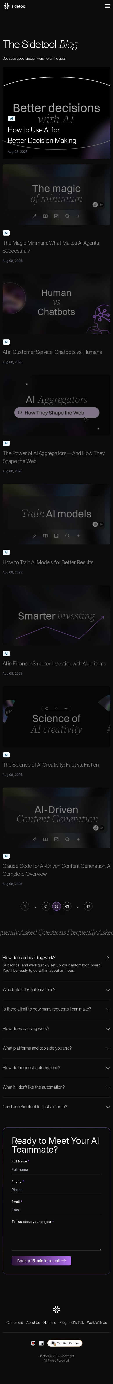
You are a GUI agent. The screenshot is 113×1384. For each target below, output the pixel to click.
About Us (33, 1323)
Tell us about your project (33, 1222)
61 (46, 906)
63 (67, 906)
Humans (49, 1323)
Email (17, 1202)
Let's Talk (77, 1323)
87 (88, 906)
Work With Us (97, 1323)
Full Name (21, 1161)
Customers (14, 1323)
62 (57, 906)
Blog (62, 1323)
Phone (18, 1181)
